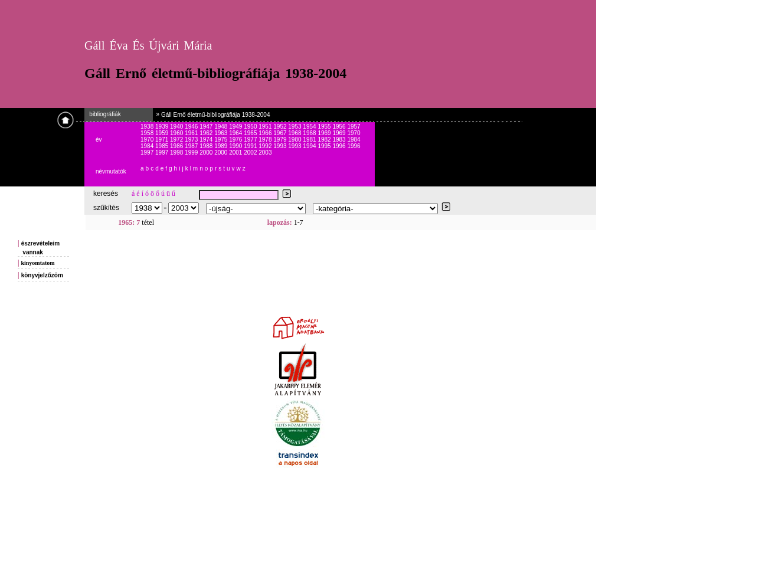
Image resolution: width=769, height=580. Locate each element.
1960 (177, 133)
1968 (295, 133)
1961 (192, 133)
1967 (280, 133)
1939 (162, 126)
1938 (147, 126)
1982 (325, 139)
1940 (177, 126)
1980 (295, 139)
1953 (295, 126)
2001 (236, 152)
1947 (206, 126)
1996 (339, 146)
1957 (353, 126)
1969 (325, 133)
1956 (339, 126)
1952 (280, 126)
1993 (280, 146)
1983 (339, 139)
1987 (192, 146)
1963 (221, 133)
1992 (265, 146)
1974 (206, 139)
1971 (162, 139)
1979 (280, 139)
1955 (325, 126)
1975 (221, 139)
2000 (206, 152)
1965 (251, 133)
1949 (236, 126)
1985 (162, 146)
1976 (236, 139)
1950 (251, 126)
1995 (325, 146)
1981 (310, 139)
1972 (177, 139)
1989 (221, 146)
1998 (177, 152)
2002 (251, 152)
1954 (310, 126)
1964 (236, 133)
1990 (236, 146)
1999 (192, 152)
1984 (353, 139)
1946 (192, 126)
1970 (353, 133)
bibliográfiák (102, 114)
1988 (206, 146)
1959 (162, 133)
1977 (251, 139)
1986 (177, 146)
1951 (265, 126)
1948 (221, 126)
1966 (265, 133)
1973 (192, 139)
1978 (265, 139)
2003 (264, 152)
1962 (206, 133)
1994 (310, 146)
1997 (147, 152)
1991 (251, 146)
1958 (147, 133)
